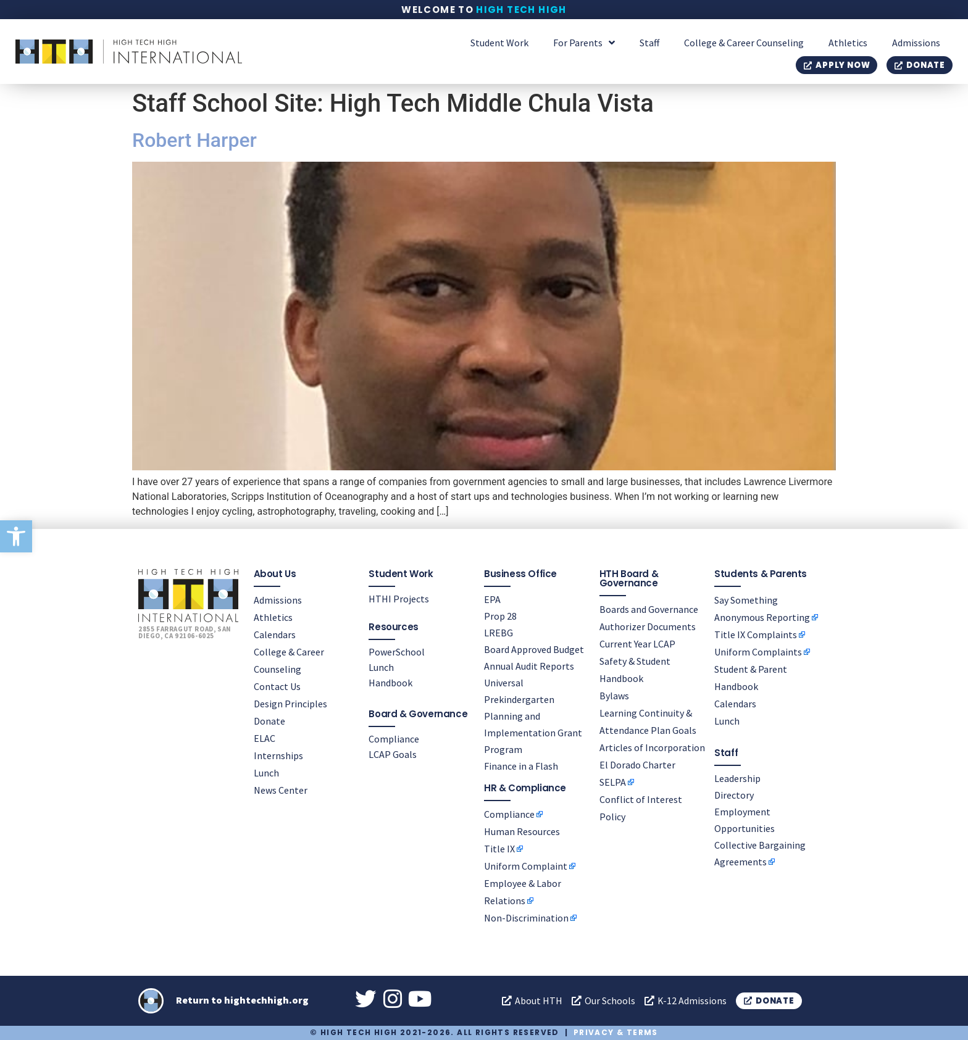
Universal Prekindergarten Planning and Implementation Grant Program (533, 715)
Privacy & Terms (616, 1032)
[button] (16, 536)
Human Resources (522, 831)
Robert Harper (194, 140)
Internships (278, 755)
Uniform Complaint (525, 865)
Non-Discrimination (526, 917)
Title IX (499, 848)
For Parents (584, 42)
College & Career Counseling (744, 42)
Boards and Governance (648, 608)
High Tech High (521, 9)
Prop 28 (500, 615)
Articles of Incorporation (652, 747)
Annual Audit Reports (529, 665)
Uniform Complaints (758, 651)
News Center (280, 789)
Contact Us (277, 686)
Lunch (266, 772)
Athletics (847, 42)
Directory (734, 794)
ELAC (264, 737)
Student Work (499, 42)
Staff (649, 42)
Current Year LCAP (637, 643)
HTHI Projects (399, 598)
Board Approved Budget (534, 649)
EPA (492, 599)
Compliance (394, 738)
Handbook (390, 682)
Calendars (275, 634)
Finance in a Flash (521, 765)
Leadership (737, 778)
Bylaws (614, 695)
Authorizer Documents (647, 626)
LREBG (498, 632)
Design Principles (290, 703)
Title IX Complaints (755, 634)
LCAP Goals (393, 753)
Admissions (916, 42)
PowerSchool (397, 651)
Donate (269, 720)
